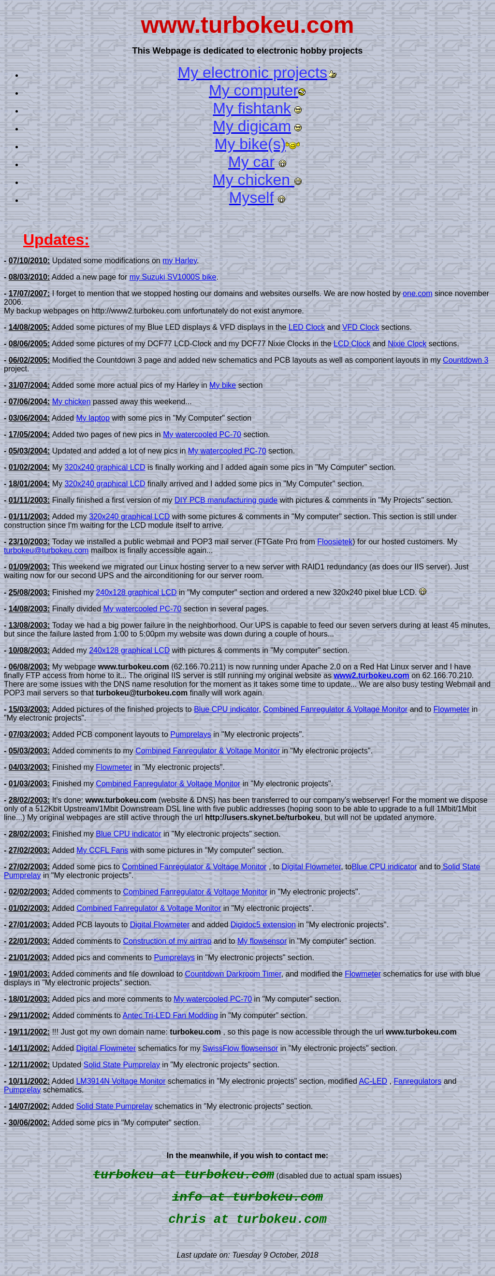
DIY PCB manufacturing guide (226, 500)
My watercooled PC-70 (202, 434)
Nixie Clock (407, 344)
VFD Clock (360, 327)
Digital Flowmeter (311, 867)
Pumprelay (22, 1090)
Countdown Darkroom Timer (233, 974)
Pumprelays (190, 734)
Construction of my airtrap (167, 941)
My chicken (71, 401)
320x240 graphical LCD (104, 467)
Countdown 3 (465, 360)
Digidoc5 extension (263, 925)
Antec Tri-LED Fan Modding (170, 1015)
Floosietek (334, 542)
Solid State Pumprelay (122, 1065)
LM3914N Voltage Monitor (120, 1081)
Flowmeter (452, 709)
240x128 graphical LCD (136, 592)
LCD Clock (352, 344)
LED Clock (307, 327)
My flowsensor (262, 941)
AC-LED (373, 1081)
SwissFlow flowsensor (240, 1048)
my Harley (179, 260)
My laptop (92, 418)
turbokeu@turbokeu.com (46, 550)
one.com (417, 293)
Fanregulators (417, 1081)
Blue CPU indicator (226, 709)
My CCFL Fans (102, 850)
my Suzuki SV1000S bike (173, 277)
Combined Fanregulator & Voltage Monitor (335, 709)
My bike (222, 385)
